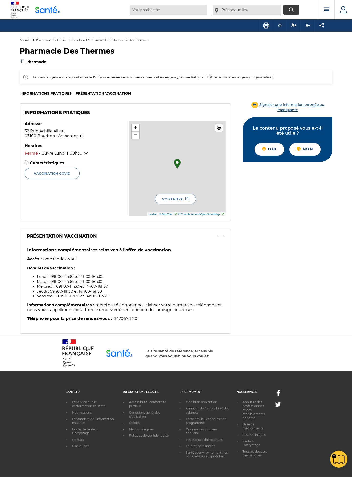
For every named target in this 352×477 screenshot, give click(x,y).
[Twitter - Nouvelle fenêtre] (278, 405)
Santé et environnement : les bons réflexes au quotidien (207, 454)
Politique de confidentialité (149, 435)
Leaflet (152, 214)
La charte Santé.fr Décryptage (85, 431)
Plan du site (80, 446)
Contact (78, 440)
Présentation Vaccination (62, 236)
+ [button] (135, 128)
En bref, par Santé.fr (200, 446)
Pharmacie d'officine (51, 40)
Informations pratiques (46, 93)
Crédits (134, 423)
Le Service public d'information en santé (88, 404)
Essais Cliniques (254, 435)
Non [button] (305, 149)
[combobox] (168, 10)
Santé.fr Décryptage (251, 443)
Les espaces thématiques (204, 440)
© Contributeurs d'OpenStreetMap (199, 214)
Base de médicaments (253, 426)
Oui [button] (269, 149)
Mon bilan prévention (201, 402)
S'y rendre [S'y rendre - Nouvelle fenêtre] (172, 199)
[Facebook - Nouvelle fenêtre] (278, 395)
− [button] (135, 135)
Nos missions (82, 412)
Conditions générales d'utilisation (144, 414)
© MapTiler (166, 214)
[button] (219, 128)
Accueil (25, 40)
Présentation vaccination (103, 93)
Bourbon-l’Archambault (90, 40)
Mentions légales (141, 429)
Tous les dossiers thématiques (255, 453)
